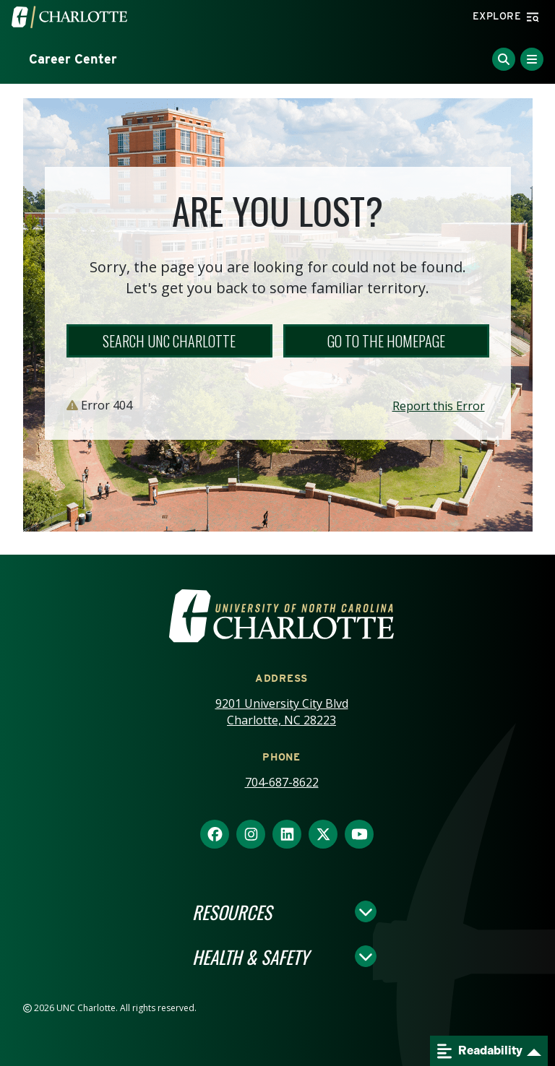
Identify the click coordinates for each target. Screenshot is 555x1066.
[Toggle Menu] (531, 59)
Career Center (73, 58)
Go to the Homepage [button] (386, 341)
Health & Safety (250, 956)
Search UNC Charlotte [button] (169, 341)
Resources (232, 911)
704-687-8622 (282, 782)
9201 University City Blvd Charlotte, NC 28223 (281, 712)
